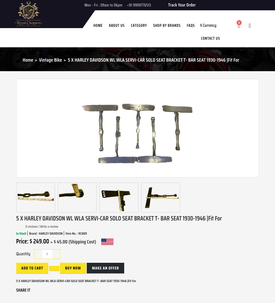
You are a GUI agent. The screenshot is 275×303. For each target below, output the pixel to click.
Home (28, 60)
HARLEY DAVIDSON (51, 233)
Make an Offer (105, 268)
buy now (73, 268)
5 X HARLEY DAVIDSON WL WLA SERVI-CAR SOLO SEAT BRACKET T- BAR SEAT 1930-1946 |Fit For (153, 60)
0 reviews (32, 226)
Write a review (49, 226)
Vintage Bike (50, 60)
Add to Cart (32, 268)
